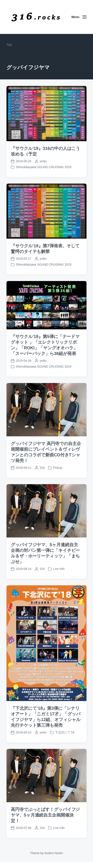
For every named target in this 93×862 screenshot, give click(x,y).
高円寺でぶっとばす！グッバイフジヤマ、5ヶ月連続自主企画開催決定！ (45, 833)
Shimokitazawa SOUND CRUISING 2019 (43, 167)
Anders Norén (53, 853)
